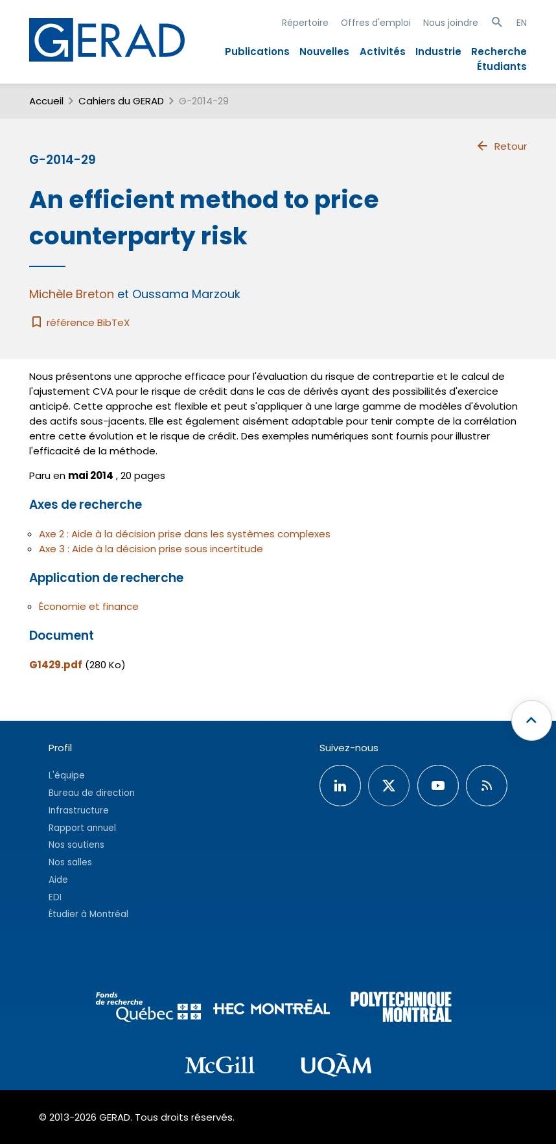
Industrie (438, 51)
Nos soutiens (76, 845)
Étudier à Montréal (88, 914)
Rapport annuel (82, 828)
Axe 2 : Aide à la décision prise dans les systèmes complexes (184, 534)
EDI (55, 897)
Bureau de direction (92, 793)
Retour (501, 146)
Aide (58, 880)
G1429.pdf (55, 664)
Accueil (46, 101)
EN (521, 22)
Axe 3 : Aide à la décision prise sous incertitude (151, 548)
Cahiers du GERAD (121, 101)
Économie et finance (89, 606)
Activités (383, 51)
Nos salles (70, 862)
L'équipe (67, 775)
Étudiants (502, 66)
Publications (257, 51)
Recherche (499, 51)
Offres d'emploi (376, 22)
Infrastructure (79, 810)
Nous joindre (450, 22)
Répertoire (305, 22)
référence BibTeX (79, 322)
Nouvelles (324, 51)
